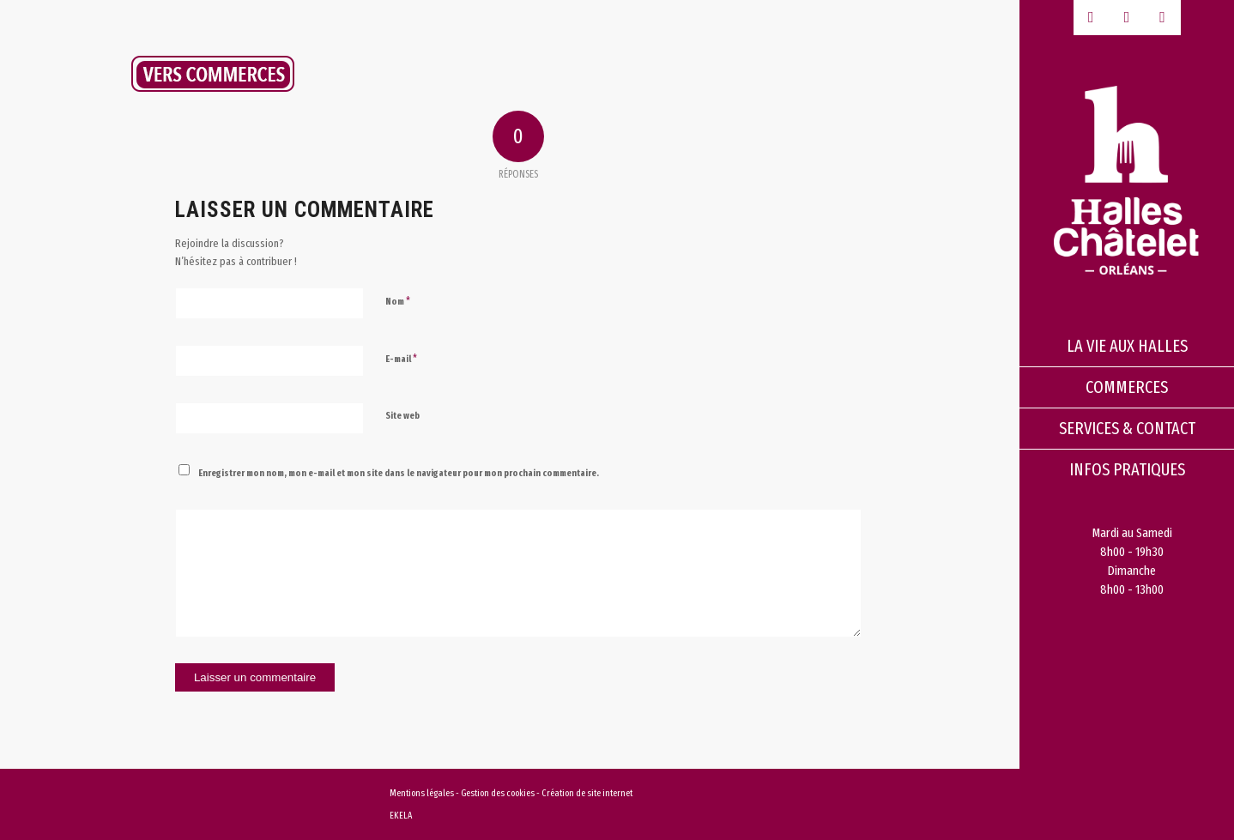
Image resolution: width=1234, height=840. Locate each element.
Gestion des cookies (498, 793)
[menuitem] (1126, 346)
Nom (397, 300)
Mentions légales (422, 793)
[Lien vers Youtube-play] (1127, 17)
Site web (402, 415)
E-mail (401, 358)
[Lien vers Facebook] (1092, 17)
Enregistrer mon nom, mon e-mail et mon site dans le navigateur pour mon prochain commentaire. (398, 473)
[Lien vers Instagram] (1163, 17)
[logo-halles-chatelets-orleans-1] (1127, 180)
